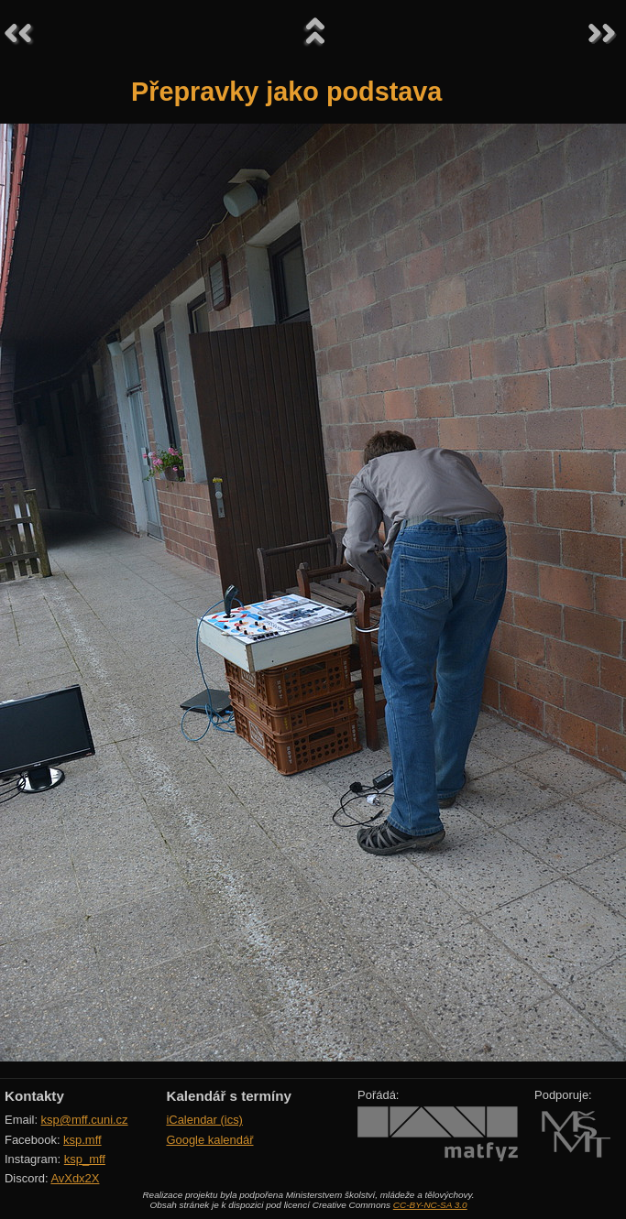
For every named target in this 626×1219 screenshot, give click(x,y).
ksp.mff (82, 1140)
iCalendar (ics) (204, 1119)
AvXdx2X (74, 1178)
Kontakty (34, 1096)
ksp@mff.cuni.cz (84, 1119)
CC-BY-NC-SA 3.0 (430, 1205)
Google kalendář (209, 1140)
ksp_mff (84, 1159)
